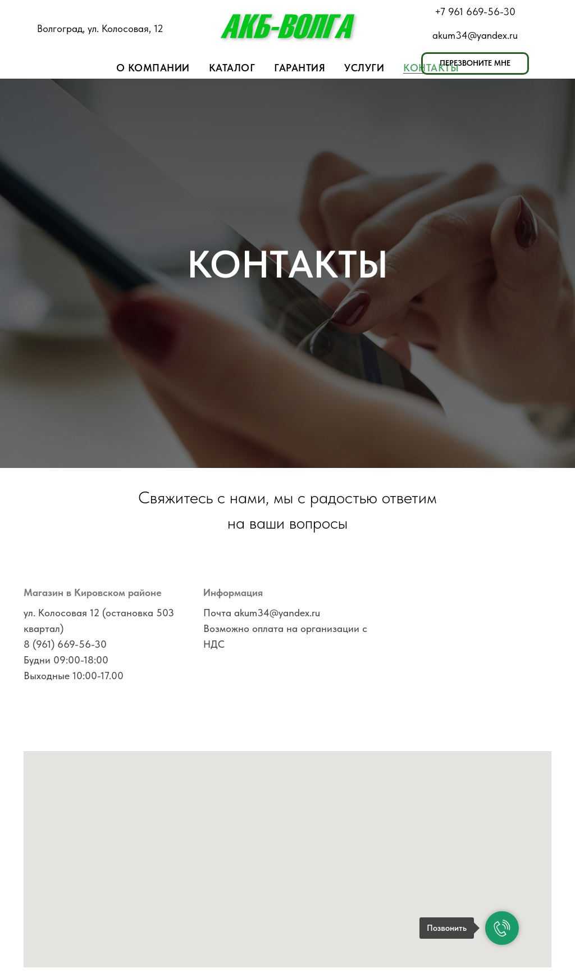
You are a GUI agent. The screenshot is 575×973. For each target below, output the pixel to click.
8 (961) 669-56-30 (65, 644)
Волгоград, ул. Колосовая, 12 (100, 28)
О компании (153, 68)
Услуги (364, 68)
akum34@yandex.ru (475, 35)
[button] (475, 63)
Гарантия (299, 68)
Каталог (232, 68)
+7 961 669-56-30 (475, 11)
